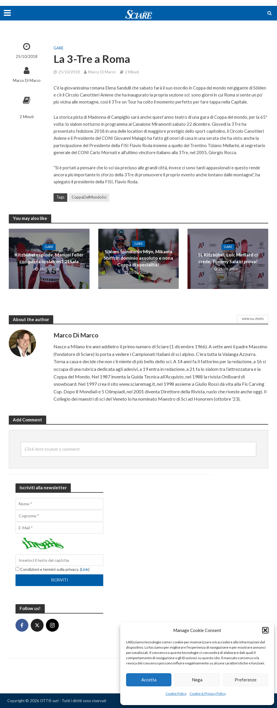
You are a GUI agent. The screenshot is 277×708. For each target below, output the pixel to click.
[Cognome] (59, 515)
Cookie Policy (176, 693)
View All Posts (253, 319)
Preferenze (246, 679)
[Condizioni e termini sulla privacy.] (17, 569)
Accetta (148, 679)
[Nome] (59, 503)
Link (84, 569)
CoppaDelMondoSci (89, 197)
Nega (197, 679)
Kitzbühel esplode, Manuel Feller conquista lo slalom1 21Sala (49, 258)
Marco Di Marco (27, 80)
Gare (58, 48)
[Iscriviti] (59, 580)
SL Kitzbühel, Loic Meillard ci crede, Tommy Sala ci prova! (228, 258)
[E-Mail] (59, 527)
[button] (265, 630)
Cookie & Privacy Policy (208, 693)
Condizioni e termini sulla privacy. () (53, 569)
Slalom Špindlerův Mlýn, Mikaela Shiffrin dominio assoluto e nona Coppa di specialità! (138, 258)
